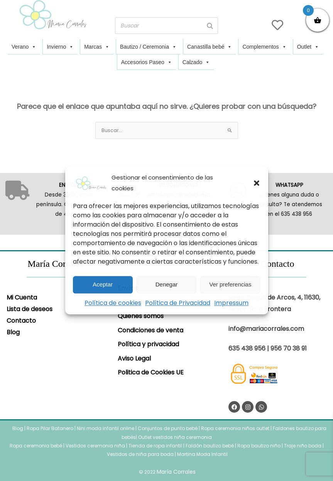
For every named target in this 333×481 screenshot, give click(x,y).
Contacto (21, 320)
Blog (13, 332)
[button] (256, 183)
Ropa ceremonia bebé (36, 445)
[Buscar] (210, 26)
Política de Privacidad (177, 302)
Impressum (231, 302)
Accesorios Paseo (146, 62)
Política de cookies (113, 302)
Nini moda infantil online (106, 428)
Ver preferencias (230, 284)
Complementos (264, 47)
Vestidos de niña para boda (140, 454)
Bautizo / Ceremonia (148, 47)
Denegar (167, 284)
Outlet (308, 47)
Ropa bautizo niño (259, 445)
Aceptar (103, 284)
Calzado (196, 62)
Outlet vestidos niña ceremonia (175, 437)
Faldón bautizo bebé (210, 445)
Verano (24, 47)
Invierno (60, 47)
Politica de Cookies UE (151, 372)
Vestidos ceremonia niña (95, 445)
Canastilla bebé (209, 47)
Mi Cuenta (22, 297)
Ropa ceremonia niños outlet (235, 428)
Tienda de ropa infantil (155, 445)
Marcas (97, 47)
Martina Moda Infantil (202, 454)
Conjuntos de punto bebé (168, 428)
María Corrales (176, 472)
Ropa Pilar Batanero (50, 428)
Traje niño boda (302, 445)
